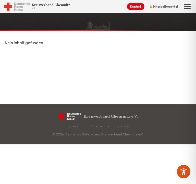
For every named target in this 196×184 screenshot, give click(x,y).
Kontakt (135, 6)
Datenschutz (99, 126)
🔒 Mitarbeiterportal (163, 6)
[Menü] (187, 6)
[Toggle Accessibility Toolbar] (183, 171)
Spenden (123, 126)
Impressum (74, 126)
